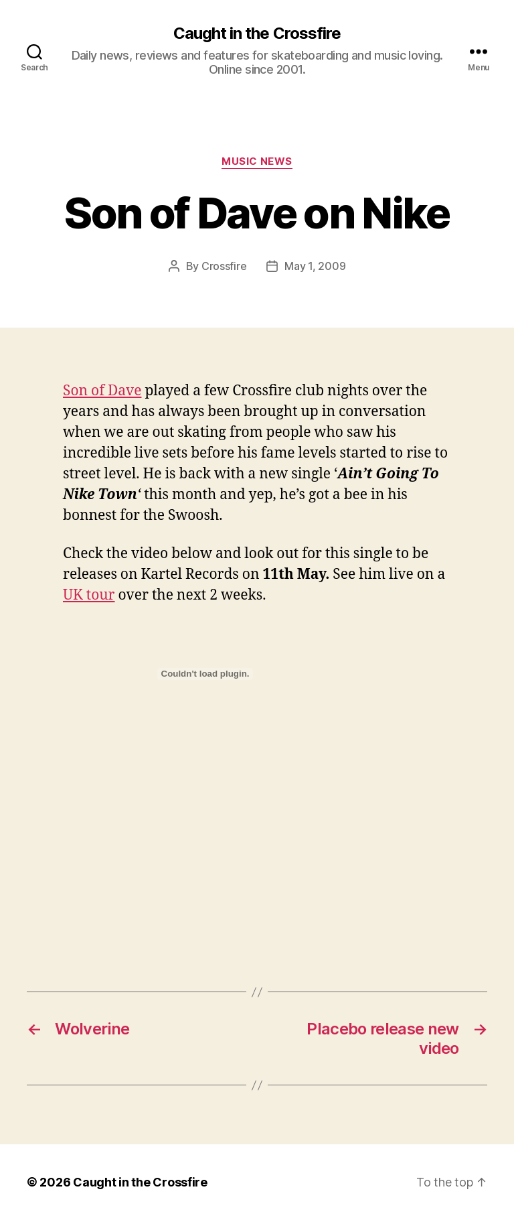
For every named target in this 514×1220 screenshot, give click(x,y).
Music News (257, 161)
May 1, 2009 (314, 266)
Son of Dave (102, 391)
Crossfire (224, 266)
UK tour (89, 595)
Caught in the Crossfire (256, 33)
